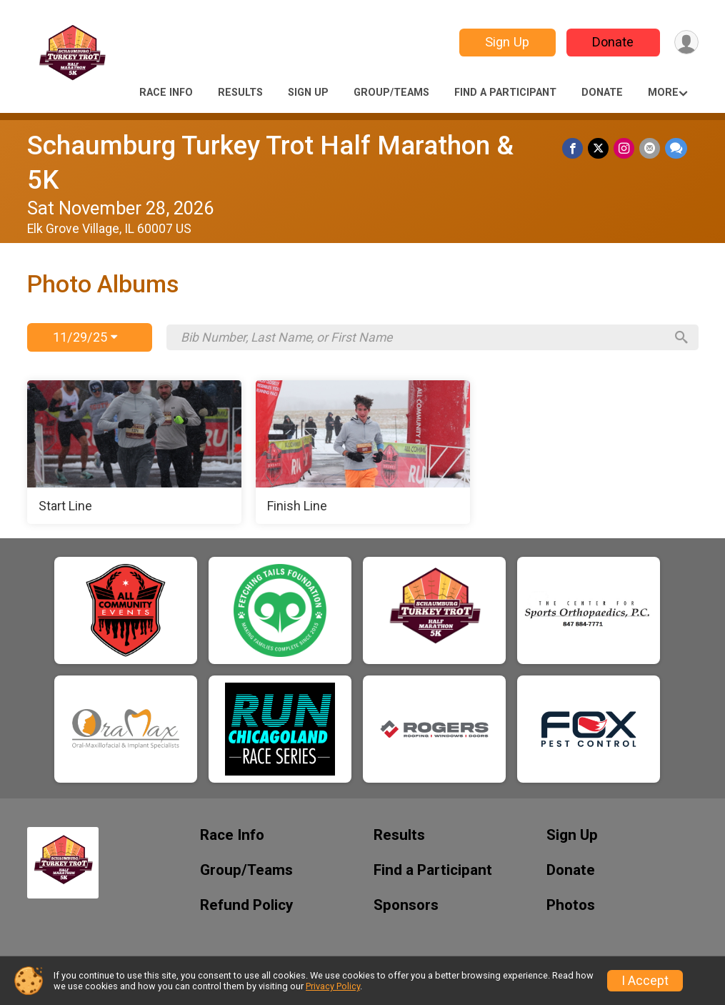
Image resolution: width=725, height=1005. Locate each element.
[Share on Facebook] (575, 148)
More (663, 92)
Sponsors (406, 905)
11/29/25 (85, 337)
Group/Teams (391, 92)
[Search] (680, 337)
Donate (610, 41)
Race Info (166, 92)
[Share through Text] (676, 148)
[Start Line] (134, 452)
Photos (570, 905)
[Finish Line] (363, 452)
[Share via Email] (650, 148)
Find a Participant (505, 92)
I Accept (645, 981)
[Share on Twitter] (600, 148)
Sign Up (505, 41)
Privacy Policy (333, 986)
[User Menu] (685, 42)
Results (240, 92)
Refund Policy (246, 905)
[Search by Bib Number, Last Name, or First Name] (422, 337)
